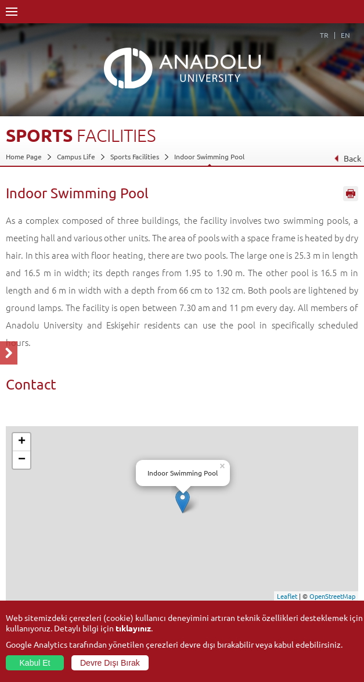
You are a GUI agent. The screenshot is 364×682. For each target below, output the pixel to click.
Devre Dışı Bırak (110, 662)
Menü (11, 11)
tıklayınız (133, 628)
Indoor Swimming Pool (209, 156)
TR (324, 35)
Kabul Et (35, 662)
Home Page (24, 156)
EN (345, 35)
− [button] (22, 460)
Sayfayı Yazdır (350, 193)
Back (347, 158)
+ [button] (22, 442)
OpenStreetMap (332, 596)
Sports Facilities (134, 156)
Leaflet (287, 596)
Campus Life (76, 156)
